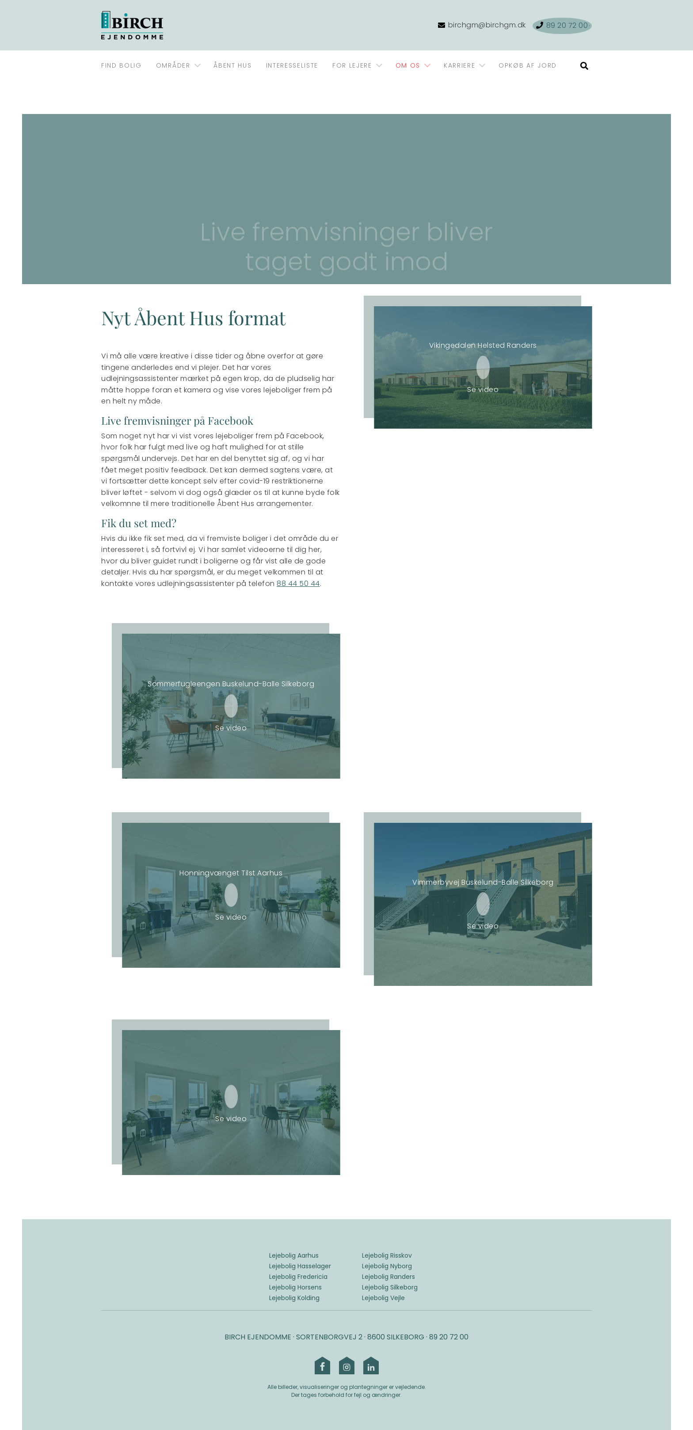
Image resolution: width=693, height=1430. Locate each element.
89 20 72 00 (448, 1337)
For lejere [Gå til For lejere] (352, 65)
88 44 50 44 (298, 583)
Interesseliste (292, 65)
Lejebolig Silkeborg (390, 1287)
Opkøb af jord (528, 65)
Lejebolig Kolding (294, 1297)
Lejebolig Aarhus (294, 1255)
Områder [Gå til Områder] (173, 65)
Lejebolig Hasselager (300, 1266)
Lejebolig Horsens (295, 1287)
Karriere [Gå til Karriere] (459, 65)
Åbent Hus (232, 65)
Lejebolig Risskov (387, 1255)
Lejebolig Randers (388, 1276)
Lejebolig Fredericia (298, 1276)
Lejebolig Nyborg (387, 1266)
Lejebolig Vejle (383, 1297)
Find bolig (121, 65)
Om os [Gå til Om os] (408, 65)
